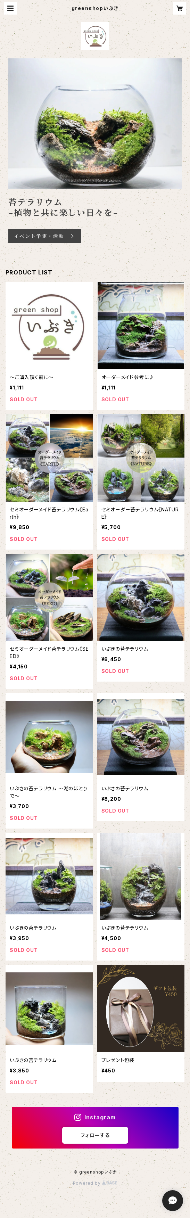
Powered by (95, 1183)
